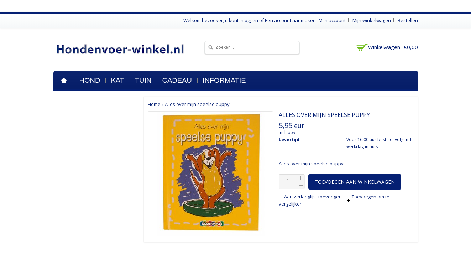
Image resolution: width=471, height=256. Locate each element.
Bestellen (408, 20)
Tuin (143, 80)
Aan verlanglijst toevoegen (311, 196)
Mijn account (332, 20)
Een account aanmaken (290, 20)
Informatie (224, 80)
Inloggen (249, 20)
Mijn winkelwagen (371, 20)
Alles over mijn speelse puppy (197, 104)
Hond (89, 80)
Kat (117, 80)
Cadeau (177, 80)
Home (63, 80)
